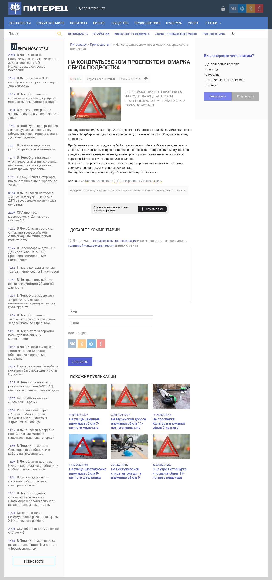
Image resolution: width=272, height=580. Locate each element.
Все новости (34, 565)
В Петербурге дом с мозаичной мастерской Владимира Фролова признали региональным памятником (31, 502)
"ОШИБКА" (180, 190)
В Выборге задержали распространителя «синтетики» (31, 148)
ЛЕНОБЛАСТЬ (78, 34)
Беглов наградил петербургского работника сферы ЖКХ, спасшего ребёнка (33, 520)
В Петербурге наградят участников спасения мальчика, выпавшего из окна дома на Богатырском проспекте (32, 164)
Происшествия (148, 23)
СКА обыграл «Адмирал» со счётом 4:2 (33, 534)
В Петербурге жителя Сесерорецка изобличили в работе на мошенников (29, 452)
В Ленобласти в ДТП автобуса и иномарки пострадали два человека (34, 82)
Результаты (245, 96)
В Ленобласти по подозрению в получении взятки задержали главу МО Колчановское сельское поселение (33, 62)
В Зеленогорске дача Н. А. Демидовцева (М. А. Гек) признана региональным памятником (32, 255)
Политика (79, 23)
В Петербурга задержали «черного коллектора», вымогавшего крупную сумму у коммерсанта (32, 303)
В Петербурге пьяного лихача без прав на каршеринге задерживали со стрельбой (32, 321)
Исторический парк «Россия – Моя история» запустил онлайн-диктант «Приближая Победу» (27, 418)
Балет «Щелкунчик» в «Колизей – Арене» (29, 402)
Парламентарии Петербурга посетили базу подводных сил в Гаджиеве (33, 372)
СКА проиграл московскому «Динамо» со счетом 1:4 (29, 217)
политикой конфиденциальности (91, 245)
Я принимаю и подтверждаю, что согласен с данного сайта (127, 243)
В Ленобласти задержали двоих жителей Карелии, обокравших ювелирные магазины (32, 355)
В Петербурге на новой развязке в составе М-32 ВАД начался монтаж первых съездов (33, 388)
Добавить (80, 362)
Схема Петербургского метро (176, 34)
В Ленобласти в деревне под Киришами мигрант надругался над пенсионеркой (31, 436)
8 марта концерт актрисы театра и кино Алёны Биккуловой (33, 271)
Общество (120, 23)
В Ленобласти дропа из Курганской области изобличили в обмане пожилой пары (33, 468)
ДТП (117, 181)
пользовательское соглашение (114, 241)
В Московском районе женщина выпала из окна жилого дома (29, 114)
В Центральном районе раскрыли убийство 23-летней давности (31, 285)
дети (159, 181)
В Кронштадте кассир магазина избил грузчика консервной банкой (29, 484)
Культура (175, 23)
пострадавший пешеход (138, 181)
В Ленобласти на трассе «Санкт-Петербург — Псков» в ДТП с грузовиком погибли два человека (32, 200)
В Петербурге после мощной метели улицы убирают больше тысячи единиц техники (32, 98)
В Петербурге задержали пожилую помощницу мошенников (31, 337)
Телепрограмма (213, 34)
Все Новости (20, 23)
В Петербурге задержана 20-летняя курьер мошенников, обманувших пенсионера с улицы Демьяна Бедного (34, 132)
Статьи (213, 23)
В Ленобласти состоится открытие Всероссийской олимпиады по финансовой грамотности (31, 235)
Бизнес (100, 23)
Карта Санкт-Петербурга (132, 34)
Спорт (194, 23)
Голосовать (218, 96)
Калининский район (99, 181)
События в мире (50, 23)
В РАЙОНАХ (101, 34)
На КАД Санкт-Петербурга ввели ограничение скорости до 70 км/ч (33, 182)
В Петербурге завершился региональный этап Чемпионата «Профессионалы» (33, 548)
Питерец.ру (78, 44)
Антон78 (109, 79)
